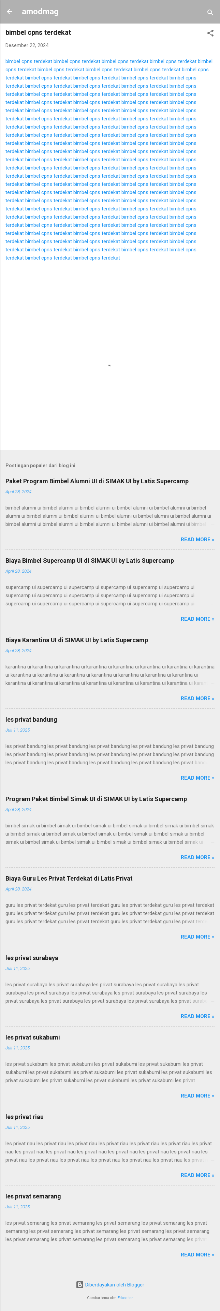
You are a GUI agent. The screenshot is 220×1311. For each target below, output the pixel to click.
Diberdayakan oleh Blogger (110, 1285)
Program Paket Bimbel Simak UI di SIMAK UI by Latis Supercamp (96, 798)
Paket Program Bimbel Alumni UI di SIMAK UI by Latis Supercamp (97, 481)
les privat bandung (31, 719)
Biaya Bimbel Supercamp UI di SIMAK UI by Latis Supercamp (89, 560)
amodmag (40, 11)
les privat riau (24, 1116)
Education (125, 1298)
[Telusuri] (210, 13)
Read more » (198, 539)
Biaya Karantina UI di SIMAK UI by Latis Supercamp (76, 640)
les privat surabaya (31, 957)
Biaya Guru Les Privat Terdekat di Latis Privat (69, 878)
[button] (210, 34)
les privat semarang (33, 1196)
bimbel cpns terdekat (28, 61)
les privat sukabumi (32, 1037)
